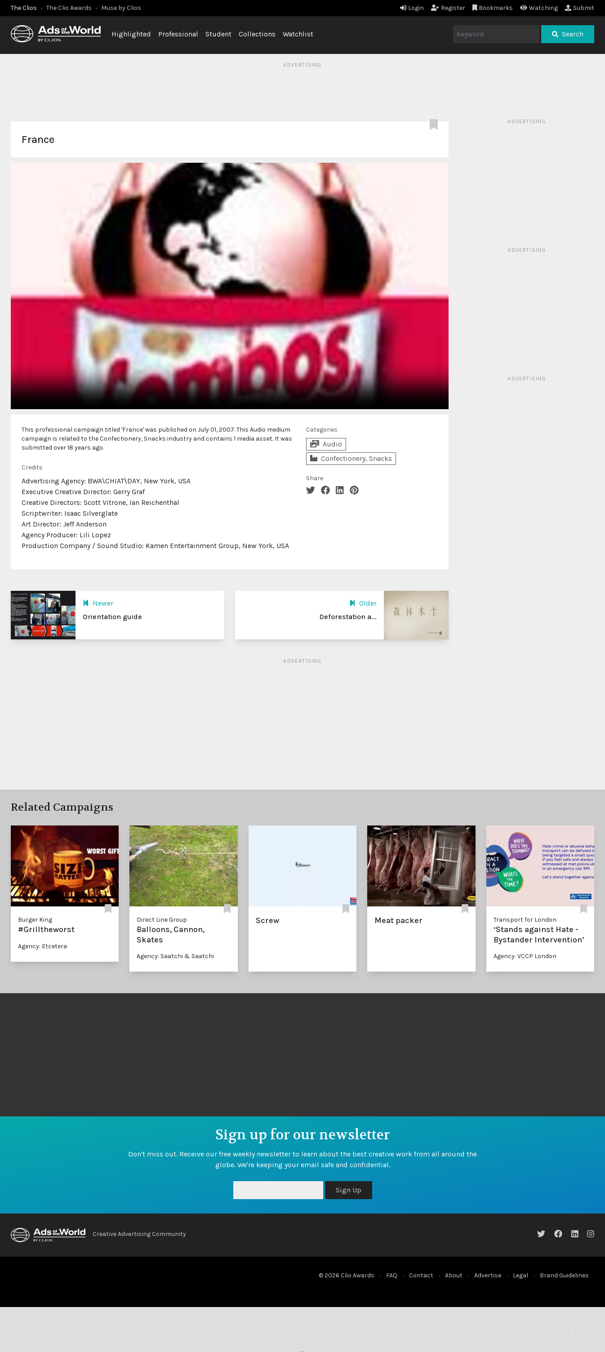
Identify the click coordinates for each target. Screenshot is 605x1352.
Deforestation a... (348, 616)
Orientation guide (112, 616)
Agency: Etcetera (42, 946)
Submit (579, 8)
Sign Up (348, 1190)
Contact (421, 1275)
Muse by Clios (121, 8)
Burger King (35, 920)
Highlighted (131, 34)
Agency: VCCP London (525, 956)
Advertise (487, 1275)
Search (567, 34)
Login (412, 8)
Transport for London (525, 920)
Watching (539, 8)
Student (218, 34)
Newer (98, 603)
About (454, 1275)
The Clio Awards (69, 8)
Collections (257, 34)
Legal (520, 1275)
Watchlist (298, 34)
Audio (326, 444)
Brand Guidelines (564, 1275)
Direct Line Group (162, 920)
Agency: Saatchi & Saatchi (175, 956)
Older (363, 603)
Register (448, 8)
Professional (178, 34)
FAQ (391, 1275)
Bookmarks (492, 8)
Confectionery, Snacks (351, 458)
